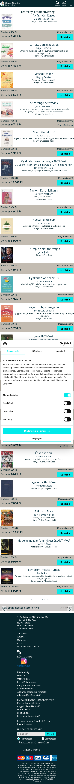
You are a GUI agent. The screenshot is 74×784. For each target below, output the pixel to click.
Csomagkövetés (25, 688)
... (37, 599)
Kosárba (65, 37)
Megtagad (37, 438)
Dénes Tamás (43, 456)
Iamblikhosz (44, 573)
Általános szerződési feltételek (32, 691)
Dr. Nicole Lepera (44, 310)
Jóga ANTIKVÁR (44, 336)
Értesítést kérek (65, 125)
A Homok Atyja (44, 511)
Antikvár (21, 636)
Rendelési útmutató (26, 682)
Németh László (43, 485)
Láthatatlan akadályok (43, 44)
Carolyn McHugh (44, 193)
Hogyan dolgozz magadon (43, 307)
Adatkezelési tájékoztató (29, 695)
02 (32, 599)
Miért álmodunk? (44, 132)
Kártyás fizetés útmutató (29, 685)
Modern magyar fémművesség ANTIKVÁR (43, 540)
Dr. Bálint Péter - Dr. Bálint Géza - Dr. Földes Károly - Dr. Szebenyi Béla (44, 166)
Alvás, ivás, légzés (44, 15)
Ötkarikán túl (44, 453)
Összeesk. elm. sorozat (28, 646)
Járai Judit (44, 252)
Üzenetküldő (23, 678)
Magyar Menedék (31, 749)
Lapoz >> (44, 599)
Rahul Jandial (44, 135)
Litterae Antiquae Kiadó (28, 716)
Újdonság (22, 640)
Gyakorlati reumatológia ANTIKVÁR (44, 161)
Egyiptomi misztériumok (44, 570)
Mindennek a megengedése (37, 431)
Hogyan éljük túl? (44, 219)
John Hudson (44, 223)
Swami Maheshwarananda (43, 339)
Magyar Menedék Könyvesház (10, 5)
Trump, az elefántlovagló (44, 249)
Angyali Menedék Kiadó (28, 706)
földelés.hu (37, 781)
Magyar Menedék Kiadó (28, 703)
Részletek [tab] (37, 351)
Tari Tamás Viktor (44, 514)
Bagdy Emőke (43, 77)
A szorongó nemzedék (44, 103)
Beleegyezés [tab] (13, 351)
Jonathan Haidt (43, 106)
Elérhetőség (23, 672)
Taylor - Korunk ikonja (44, 190)
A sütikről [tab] (61, 351)
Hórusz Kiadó (23, 709)
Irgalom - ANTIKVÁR (44, 482)
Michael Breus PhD (43, 18)
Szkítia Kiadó (23, 712)
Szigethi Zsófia (44, 48)
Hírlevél (21, 675)
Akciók (20, 643)
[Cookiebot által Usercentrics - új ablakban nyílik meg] (59, 343)
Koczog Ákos (44, 544)
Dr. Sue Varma (44, 281)
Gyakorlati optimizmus (44, 278)
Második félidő (43, 74)
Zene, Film (22, 633)
